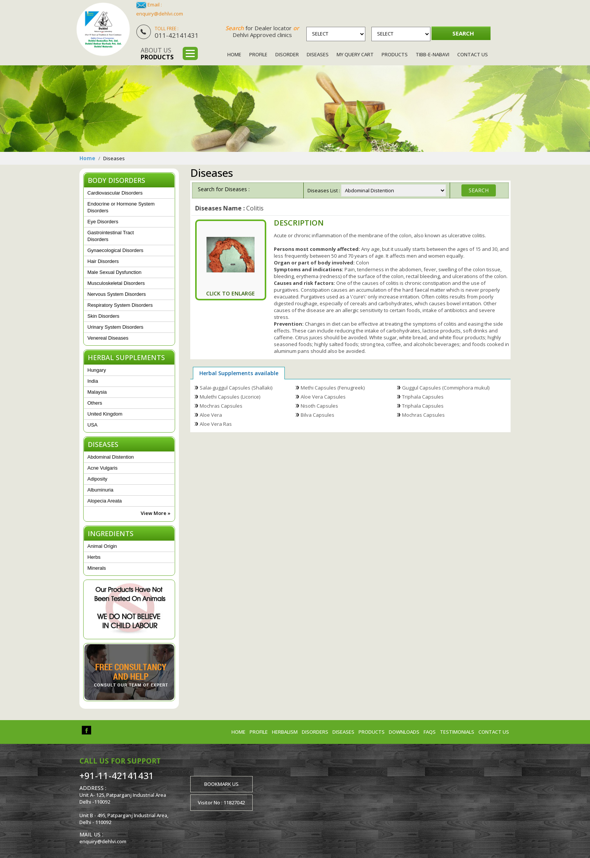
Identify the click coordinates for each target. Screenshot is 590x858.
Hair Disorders (103, 261)
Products (395, 54)
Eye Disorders (102, 221)
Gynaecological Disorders (115, 250)
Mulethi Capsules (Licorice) (230, 396)
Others (94, 403)
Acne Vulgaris (102, 468)
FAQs (430, 731)
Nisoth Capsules (319, 405)
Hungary (96, 370)
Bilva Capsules (317, 414)
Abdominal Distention (110, 457)
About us (157, 53)
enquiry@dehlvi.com (159, 13)
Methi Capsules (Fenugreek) (333, 387)
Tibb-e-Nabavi (432, 54)
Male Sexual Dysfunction (114, 272)
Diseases (318, 54)
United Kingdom (105, 414)
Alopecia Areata (104, 501)
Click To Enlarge (230, 293)
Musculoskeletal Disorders (116, 283)
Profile (258, 54)
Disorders (315, 731)
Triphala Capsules (423, 396)
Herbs (94, 557)
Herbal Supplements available (238, 373)
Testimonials (457, 731)
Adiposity (97, 479)
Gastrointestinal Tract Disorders (110, 236)
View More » (156, 513)
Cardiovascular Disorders (115, 193)
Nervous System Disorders (116, 294)
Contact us (493, 731)
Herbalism (285, 731)
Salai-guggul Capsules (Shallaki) (236, 387)
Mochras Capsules (221, 405)
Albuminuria (100, 490)
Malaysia (97, 392)
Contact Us (472, 54)
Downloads (404, 731)
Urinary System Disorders (115, 327)
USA (92, 425)
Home (234, 54)
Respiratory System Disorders (120, 305)
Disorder (287, 54)
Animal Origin (102, 546)
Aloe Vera (211, 414)
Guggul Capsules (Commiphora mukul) (445, 387)
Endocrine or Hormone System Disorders (121, 207)
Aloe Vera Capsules (323, 396)
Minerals (96, 568)
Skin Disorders (103, 316)
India (92, 381)
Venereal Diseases (107, 338)
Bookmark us (221, 784)
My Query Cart (355, 54)
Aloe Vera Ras (216, 423)
